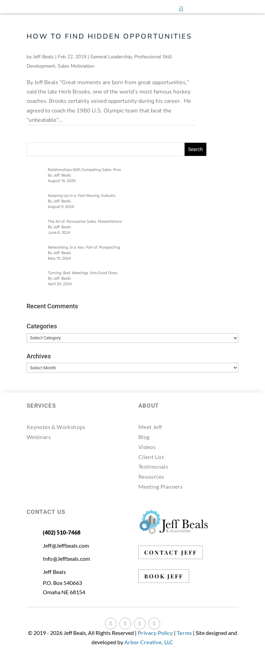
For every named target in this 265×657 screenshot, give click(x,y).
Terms (184, 632)
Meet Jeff (150, 427)
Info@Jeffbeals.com (66, 558)
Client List (151, 457)
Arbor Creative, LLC (148, 642)
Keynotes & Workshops (56, 427)
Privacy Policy (155, 632)
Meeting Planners (160, 486)
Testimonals (153, 466)
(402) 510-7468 (61, 532)
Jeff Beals (43, 56)
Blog (144, 437)
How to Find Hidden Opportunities (109, 36)
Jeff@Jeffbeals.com (66, 545)
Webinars (39, 437)
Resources (151, 476)
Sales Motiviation (76, 66)
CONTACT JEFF (170, 552)
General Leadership (111, 56)
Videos (147, 447)
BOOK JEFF (163, 576)
